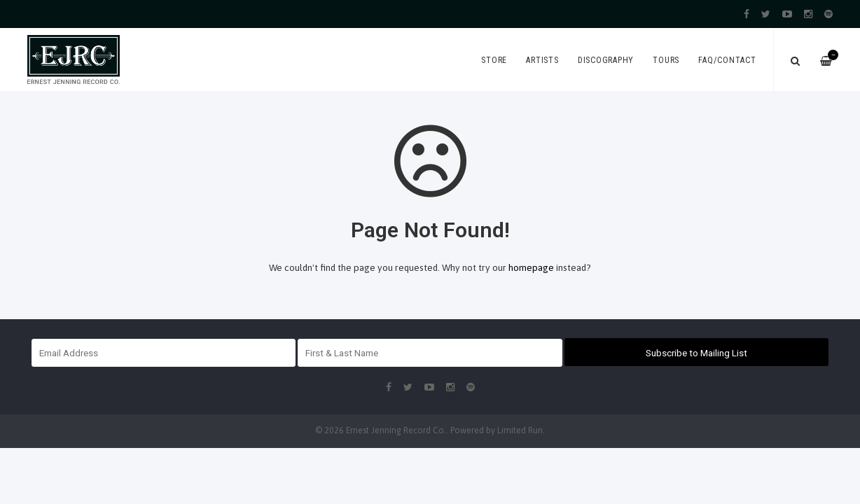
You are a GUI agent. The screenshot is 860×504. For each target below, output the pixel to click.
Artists (542, 60)
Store (494, 60)
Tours (666, 60)
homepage (531, 267)
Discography (606, 60)
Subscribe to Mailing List (696, 352)
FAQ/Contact (727, 60)
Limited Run (520, 430)
